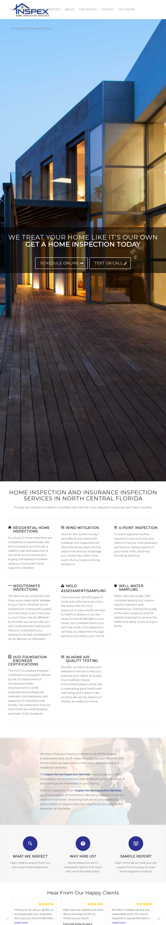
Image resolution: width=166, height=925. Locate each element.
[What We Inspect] (30, 843)
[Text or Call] (110, 263)
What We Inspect (30, 856)
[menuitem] (23, 9)
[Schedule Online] (61, 263)
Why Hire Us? (83, 856)
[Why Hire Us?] (83, 843)
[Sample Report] (135, 843)
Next (158, 919)
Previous (7, 919)
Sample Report (136, 856)
